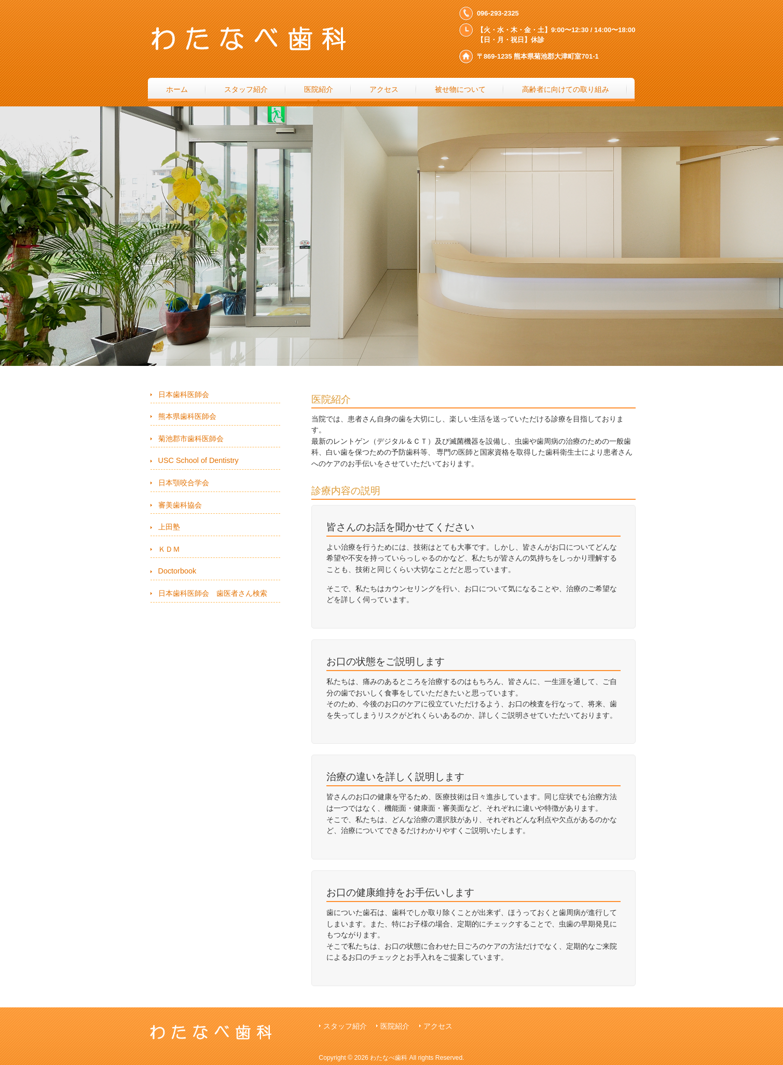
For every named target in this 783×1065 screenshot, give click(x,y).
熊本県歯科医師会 (187, 416)
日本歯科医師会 (183, 394)
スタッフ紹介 (345, 1026)
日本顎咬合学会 (183, 483)
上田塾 (169, 527)
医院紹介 (394, 1026)
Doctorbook (177, 571)
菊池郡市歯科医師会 (191, 438)
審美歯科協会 (180, 505)
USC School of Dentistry (198, 460)
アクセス (437, 1026)
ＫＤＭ (169, 549)
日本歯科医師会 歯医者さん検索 (212, 593)
